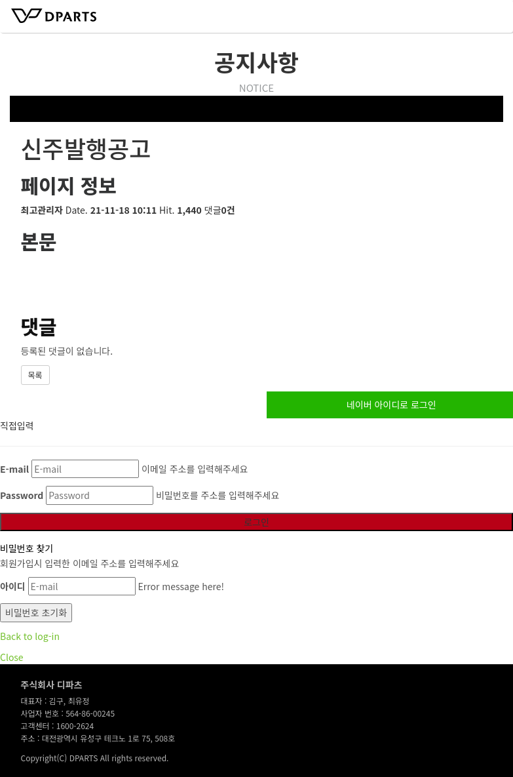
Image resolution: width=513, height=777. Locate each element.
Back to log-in (30, 636)
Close (12, 657)
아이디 (13, 586)
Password (21, 495)
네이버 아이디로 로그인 (391, 404)
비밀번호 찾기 (26, 548)
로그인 (256, 521)
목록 (35, 374)
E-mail (14, 468)
